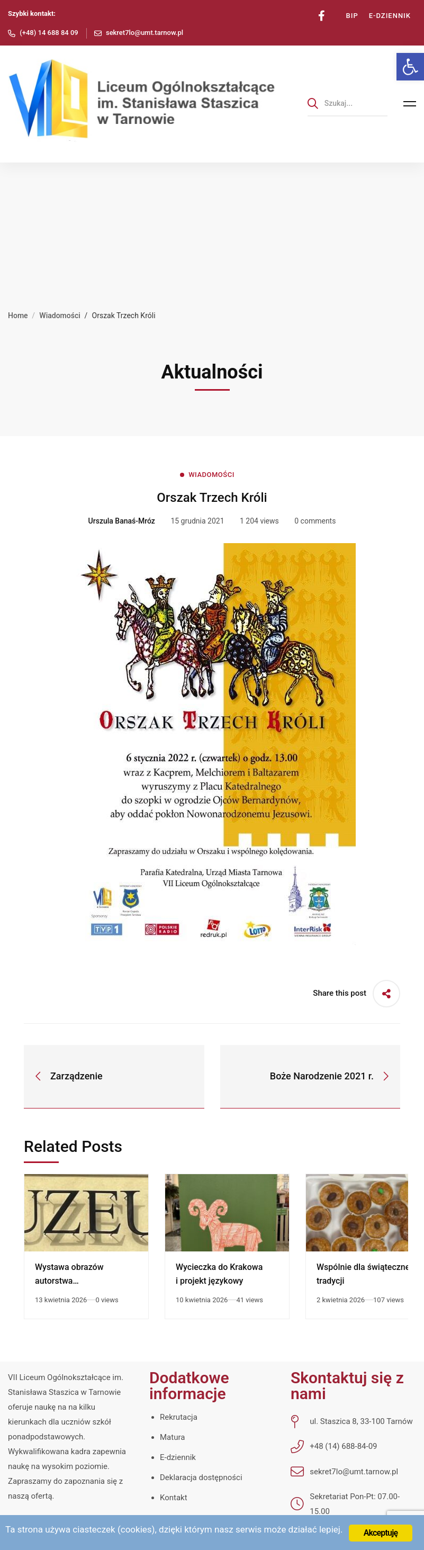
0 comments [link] (315, 521)
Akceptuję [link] (381, 1533)
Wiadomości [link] (59, 315)
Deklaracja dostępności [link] (201, 1477)
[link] (410, 66)
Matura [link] (172, 1437)
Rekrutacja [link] (178, 1417)
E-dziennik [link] (178, 1457)
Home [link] (18, 315)
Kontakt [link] (173, 1497)
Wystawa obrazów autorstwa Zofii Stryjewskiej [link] (69, 1281)
